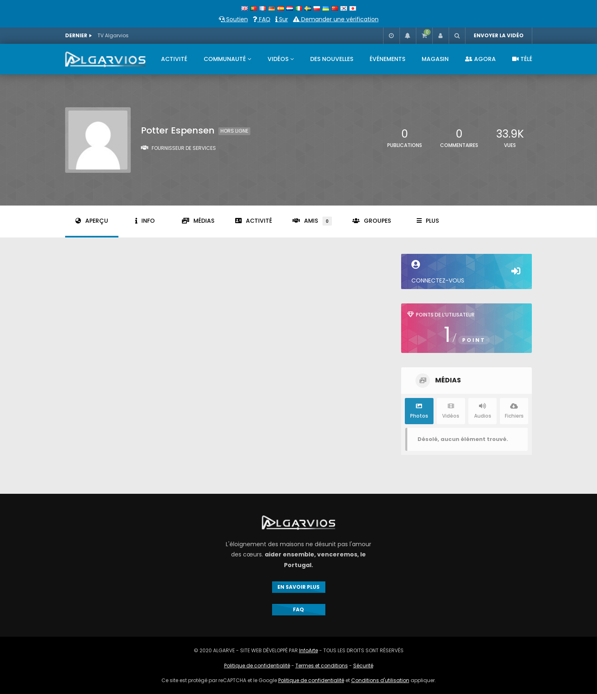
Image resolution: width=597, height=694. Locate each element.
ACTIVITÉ (174, 59)
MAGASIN (435, 59)
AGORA (480, 59)
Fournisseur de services (184, 148)
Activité (253, 221)
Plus (428, 221)
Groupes (371, 221)
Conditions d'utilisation (380, 680)
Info (145, 221)
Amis (312, 221)
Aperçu (91, 221)
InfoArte (308, 650)
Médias (198, 221)
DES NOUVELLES (331, 59)
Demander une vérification (336, 19)
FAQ (261, 19)
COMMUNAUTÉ (225, 59)
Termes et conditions (321, 665)
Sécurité (363, 665)
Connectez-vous (466, 272)
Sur (281, 19)
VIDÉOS (278, 59)
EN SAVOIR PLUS (298, 586)
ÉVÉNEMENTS (387, 59)
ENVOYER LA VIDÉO (499, 35)
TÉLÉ (522, 59)
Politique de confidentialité (257, 665)
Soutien (233, 19)
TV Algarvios (113, 35)
